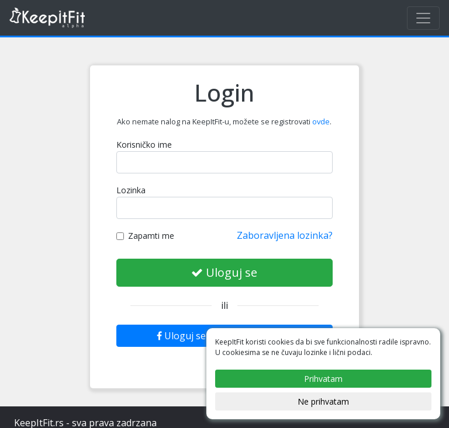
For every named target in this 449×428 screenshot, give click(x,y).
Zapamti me (145, 235)
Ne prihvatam (323, 401)
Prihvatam (323, 378)
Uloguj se (224, 272)
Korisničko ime (144, 144)
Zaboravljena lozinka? (285, 235)
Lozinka (131, 190)
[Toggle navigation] (423, 18)
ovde (321, 121)
